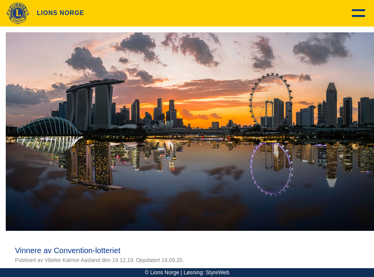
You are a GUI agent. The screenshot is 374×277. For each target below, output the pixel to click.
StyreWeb (217, 272)
